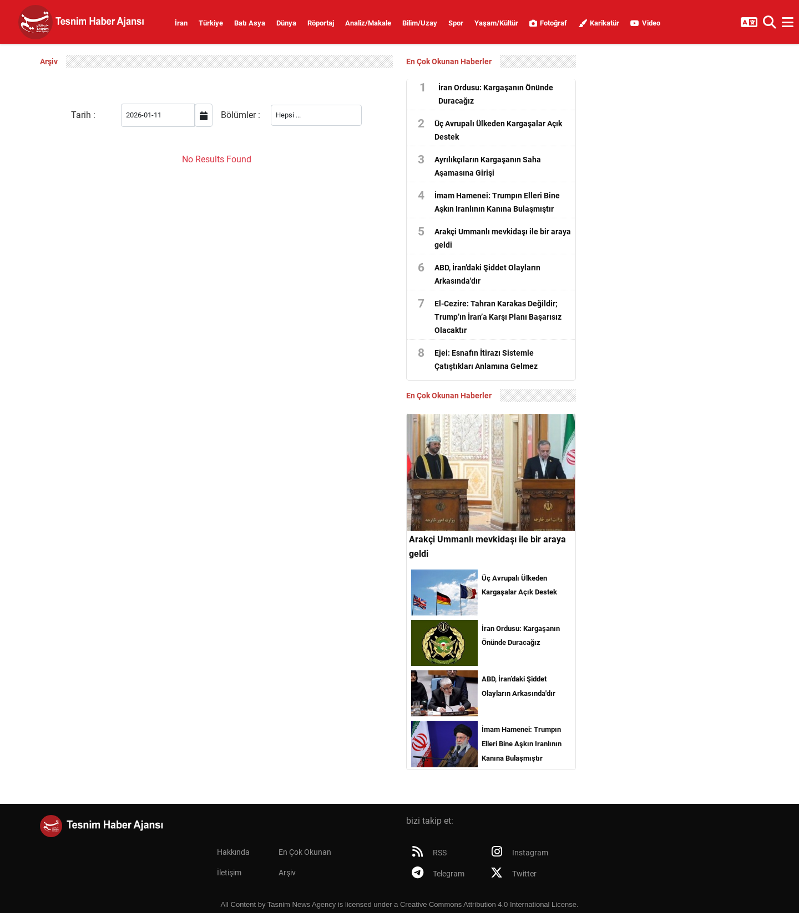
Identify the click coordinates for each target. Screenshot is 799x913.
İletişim (229, 873)
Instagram (517, 852)
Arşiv (287, 873)
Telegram (435, 873)
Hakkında (233, 852)
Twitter (511, 873)
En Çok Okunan (305, 852)
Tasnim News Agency (301, 904)
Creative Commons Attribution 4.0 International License (488, 904)
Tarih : (83, 115)
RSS (426, 852)
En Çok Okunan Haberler (449, 61)
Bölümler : (240, 115)
